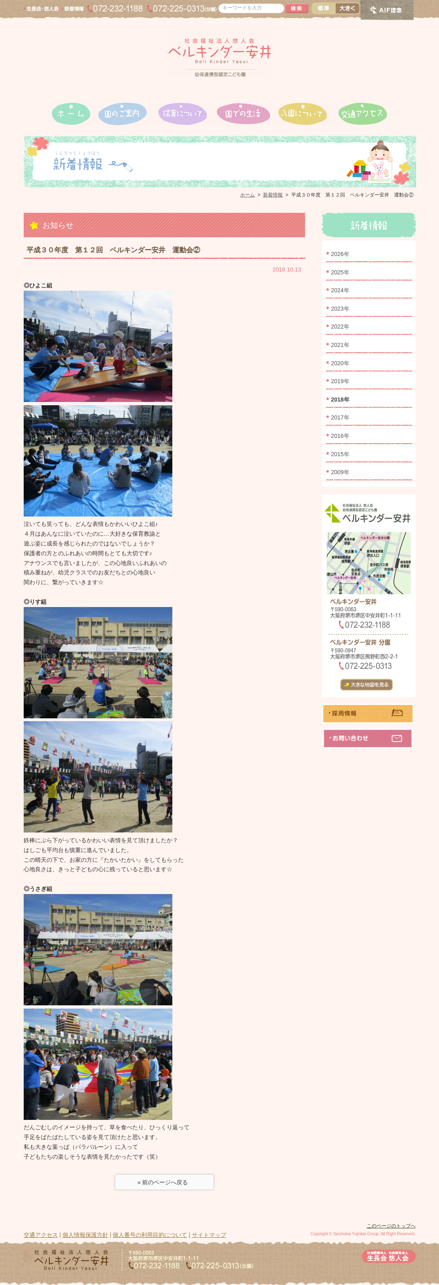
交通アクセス (41, 1235)
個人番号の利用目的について (150, 1235)
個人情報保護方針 (85, 1235)
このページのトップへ (391, 1226)
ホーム (247, 195)
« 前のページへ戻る (164, 1182)
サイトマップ (209, 1235)
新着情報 (273, 195)
